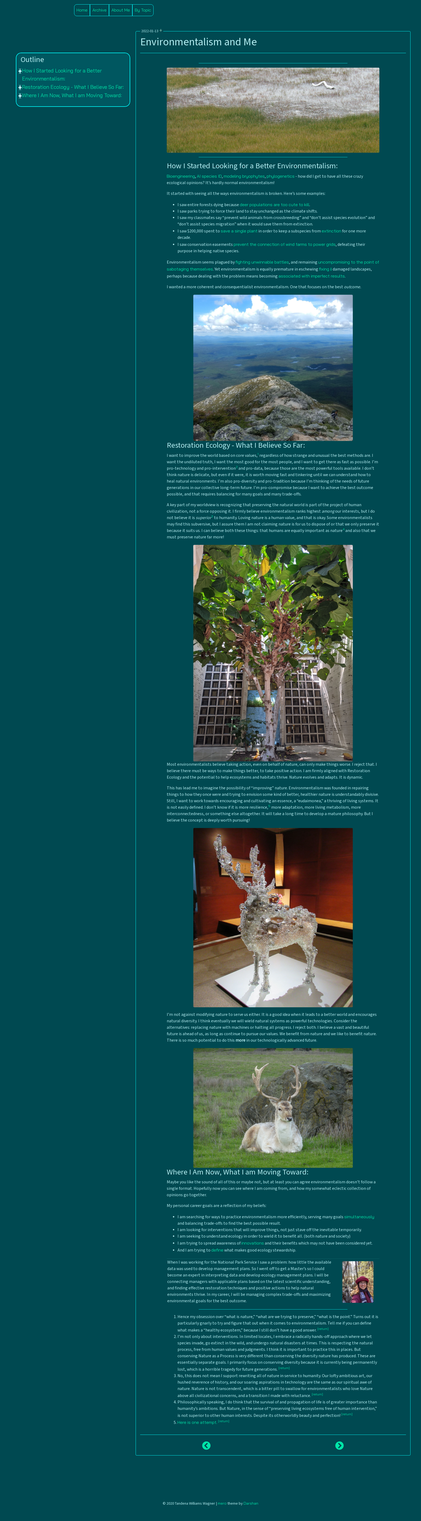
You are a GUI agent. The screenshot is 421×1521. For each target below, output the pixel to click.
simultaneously (359, 1216)
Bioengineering (181, 176)
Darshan (251, 1503)
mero (222, 1503)
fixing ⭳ (325, 269)
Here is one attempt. (197, 1422)
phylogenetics (281, 176)
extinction (331, 231)
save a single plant (239, 231)
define (217, 1250)
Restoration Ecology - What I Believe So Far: (73, 87)
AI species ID (209, 176)
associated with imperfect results (311, 276)
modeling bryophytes (244, 176)
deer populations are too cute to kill (274, 204)
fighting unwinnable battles (262, 262)
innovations (252, 1243)
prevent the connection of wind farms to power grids (285, 244)
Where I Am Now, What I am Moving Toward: (72, 95)
